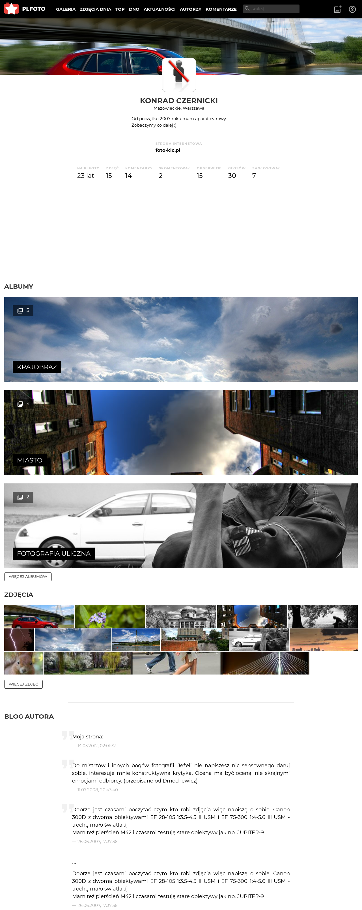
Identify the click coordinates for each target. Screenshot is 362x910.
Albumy (18, 286)
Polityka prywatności (62, 897)
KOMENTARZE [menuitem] (221, 9)
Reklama (105, 887)
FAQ (82, 887)
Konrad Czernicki (179, 100)
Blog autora (29, 588)
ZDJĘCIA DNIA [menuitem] (95, 9)
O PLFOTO (20, 887)
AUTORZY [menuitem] (190, 9)
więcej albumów (28, 390)
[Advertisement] (181, 231)
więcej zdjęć (23, 556)
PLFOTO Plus (54, 887)
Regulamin (20, 897)
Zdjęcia (18, 408)
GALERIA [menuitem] (66, 9)
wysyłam (342, 836)
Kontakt (133, 887)
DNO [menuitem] (134, 9)
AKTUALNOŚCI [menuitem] (160, 9)
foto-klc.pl (168, 150)
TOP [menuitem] (120, 9)
